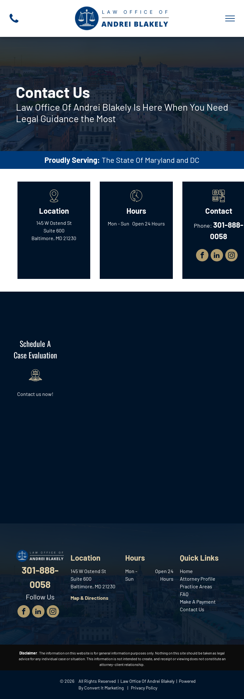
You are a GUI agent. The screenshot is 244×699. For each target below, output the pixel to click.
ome (188, 571)
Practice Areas (196, 586)
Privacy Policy (144, 687)
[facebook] (202, 256)
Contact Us (192, 609)
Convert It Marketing (104, 687)
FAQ (184, 594)
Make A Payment (198, 602)
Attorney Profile (197, 579)
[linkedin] (217, 256)
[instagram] (231, 256)
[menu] (230, 18)
